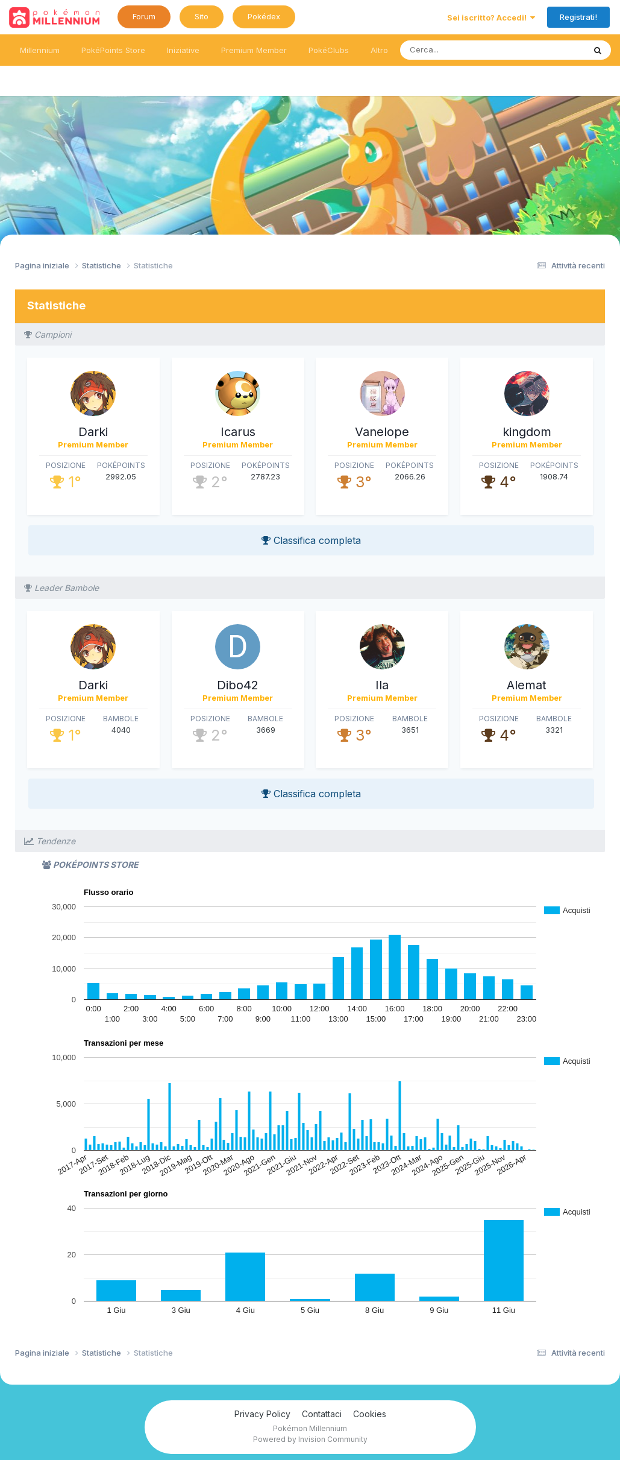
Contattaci (322, 1414)
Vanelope (382, 432)
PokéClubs (328, 50)
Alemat (526, 685)
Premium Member (254, 50)
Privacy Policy (262, 1414)
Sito (201, 16)
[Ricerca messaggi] (464, 50)
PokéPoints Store (113, 50)
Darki (93, 432)
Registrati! (578, 17)
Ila (382, 685)
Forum (144, 16)
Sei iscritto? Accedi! (491, 17)
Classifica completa (311, 540)
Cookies (369, 1414)
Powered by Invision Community (310, 1439)
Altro (379, 50)
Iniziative (183, 50)
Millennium (40, 50)
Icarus (238, 432)
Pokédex (264, 16)
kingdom (527, 432)
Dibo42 (237, 685)
